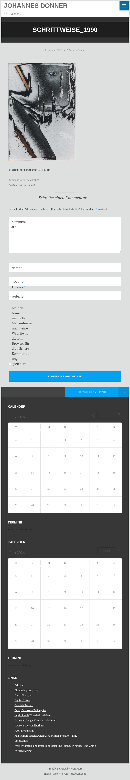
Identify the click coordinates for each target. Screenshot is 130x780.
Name (16, 268)
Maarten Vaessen (24, 725)
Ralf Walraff (21, 735)
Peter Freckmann (24, 730)
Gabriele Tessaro (24, 705)
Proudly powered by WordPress (65, 768)
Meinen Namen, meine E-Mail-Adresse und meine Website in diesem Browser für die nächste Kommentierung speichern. (22, 336)
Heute (106, 415)
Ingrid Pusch (22, 715)
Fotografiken (33, 180)
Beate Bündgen (23, 695)
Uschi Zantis (22, 740)
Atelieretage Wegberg (27, 690)
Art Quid (19, 685)
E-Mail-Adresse (18, 284)
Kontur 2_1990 (92, 392)
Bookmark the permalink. (22, 185)
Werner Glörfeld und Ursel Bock (32, 745)
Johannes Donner (36, 5)
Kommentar (18, 224)
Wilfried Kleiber (23, 750)
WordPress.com (77, 773)
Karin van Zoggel (24, 720)
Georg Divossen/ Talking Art (30, 710)
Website (17, 296)
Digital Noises (22, 700)
